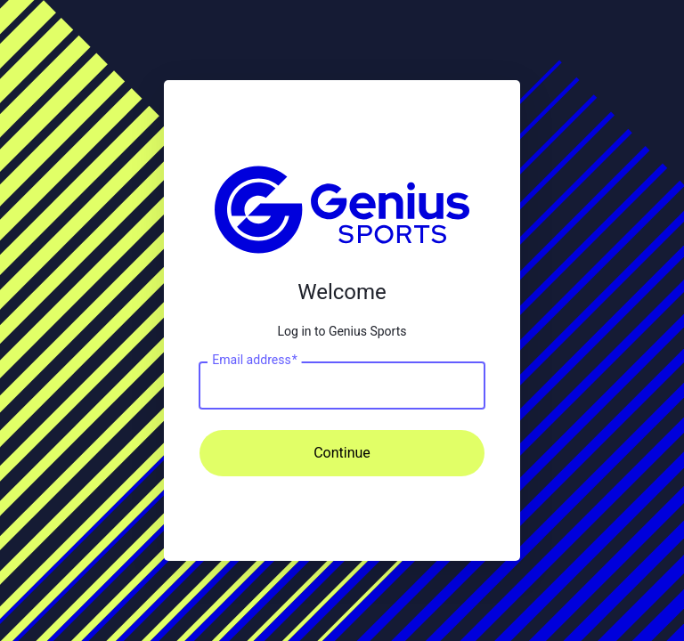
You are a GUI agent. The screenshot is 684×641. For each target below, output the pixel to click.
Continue (342, 452)
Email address (254, 360)
